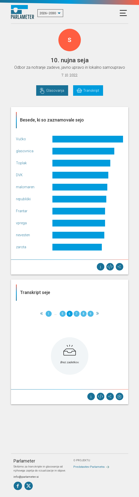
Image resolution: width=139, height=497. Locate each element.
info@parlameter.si (26, 476)
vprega (21, 223)
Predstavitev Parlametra (89, 466)
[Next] (98, 314)
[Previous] (42, 314)
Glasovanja (55, 90)
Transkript (91, 90)
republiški (23, 199)
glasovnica (24, 151)
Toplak (21, 163)
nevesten (23, 235)
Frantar (21, 211)
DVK (19, 175)
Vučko (21, 139)
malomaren (25, 187)
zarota (21, 247)
